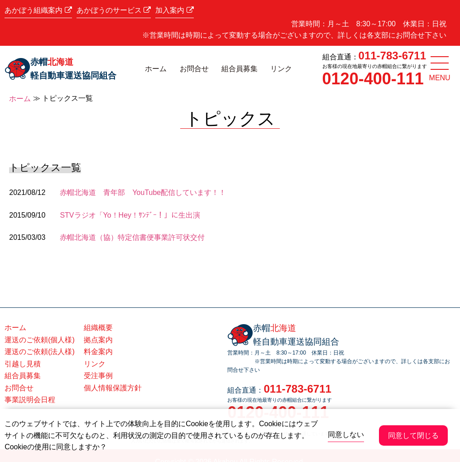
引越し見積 (23, 364)
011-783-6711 (392, 55)
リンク (281, 69)
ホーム (156, 69)
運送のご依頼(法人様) (40, 351)
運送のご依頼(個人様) (40, 340)
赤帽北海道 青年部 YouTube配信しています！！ (143, 192)
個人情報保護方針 (113, 388)
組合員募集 (239, 69)
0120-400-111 (373, 78)
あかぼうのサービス (114, 10)
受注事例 (98, 375)
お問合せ (194, 69)
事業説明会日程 (30, 400)
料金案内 (98, 351)
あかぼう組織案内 (38, 10)
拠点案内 (98, 340)
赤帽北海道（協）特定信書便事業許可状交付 (132, 237)
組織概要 (98, 327)
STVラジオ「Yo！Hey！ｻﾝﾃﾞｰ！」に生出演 (130, 215)
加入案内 (174, 10)
